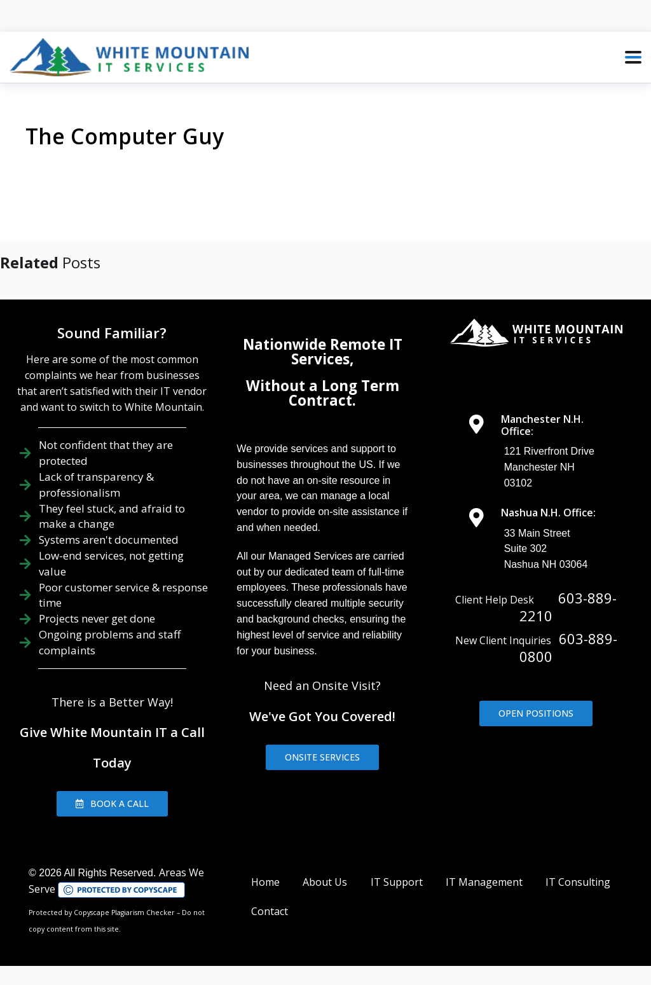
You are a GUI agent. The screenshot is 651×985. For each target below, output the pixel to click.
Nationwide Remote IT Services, (322, 351)
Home (265, 882)
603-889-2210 (568, 606)
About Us (325, 882)
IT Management (484, 882)
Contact (269, 911)
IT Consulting (577, 882)
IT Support (397, 882)
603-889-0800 (568, 647)
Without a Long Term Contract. (322, 393)
